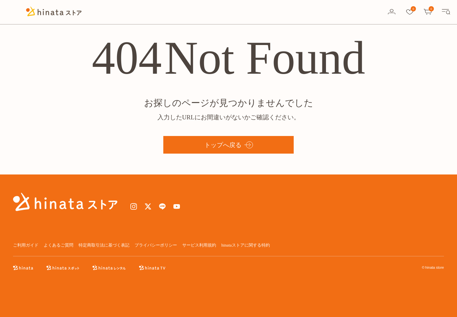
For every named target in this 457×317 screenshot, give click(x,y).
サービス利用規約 (199, 245)
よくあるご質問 (58, 245)
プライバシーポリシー (156, 245)
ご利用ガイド (25, 245)
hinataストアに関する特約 (245, 245)
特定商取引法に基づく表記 (104, 245)
